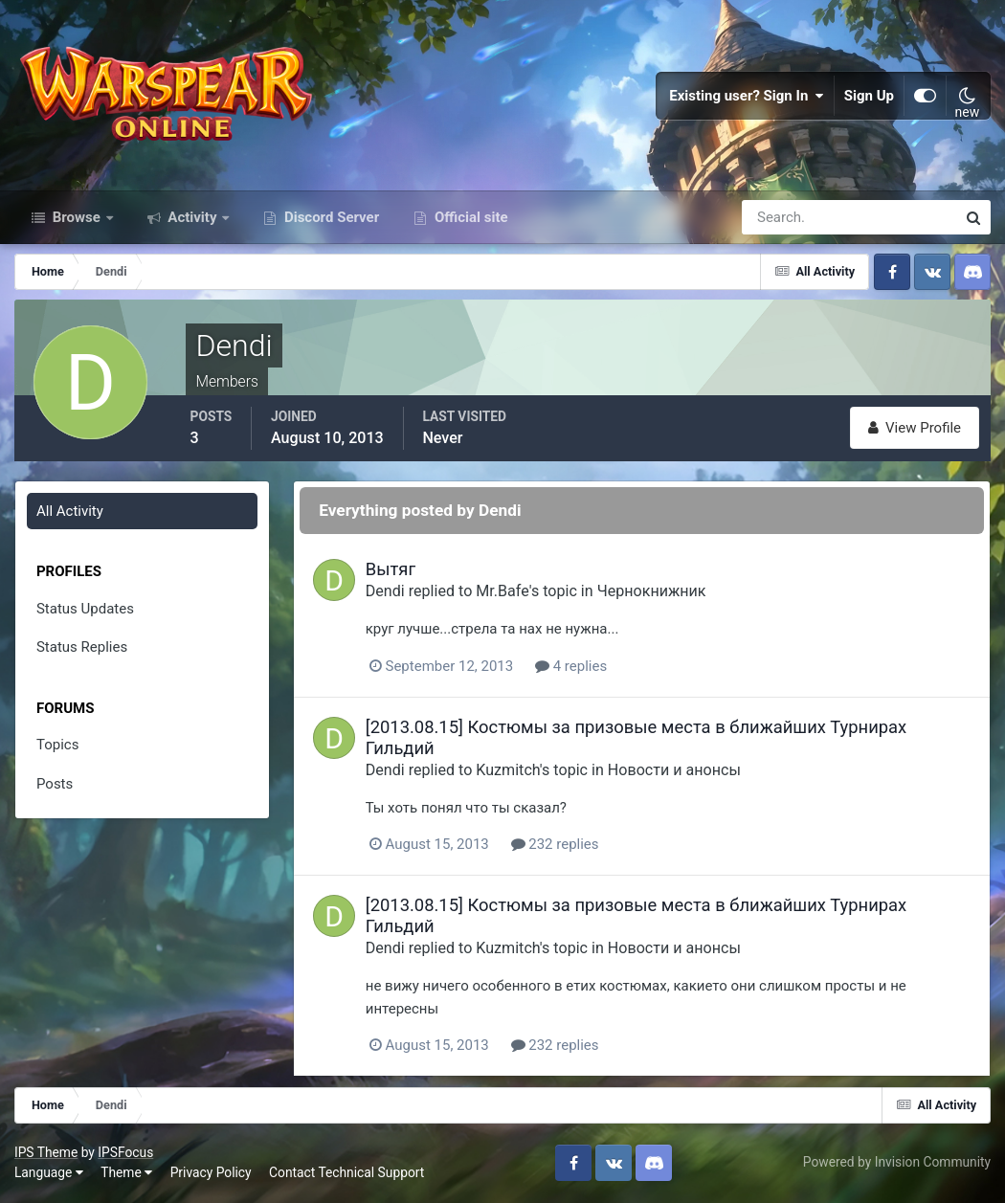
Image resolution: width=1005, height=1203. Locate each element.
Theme (126, 1173)
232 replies (556, 845)
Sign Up (869, 95)
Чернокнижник (652, 592)
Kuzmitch (510, 771)
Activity (193, 218)
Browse (76, 218)
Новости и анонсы (675, 771)
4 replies (572, 666)
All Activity (69, 512)
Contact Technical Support (346, 1173)
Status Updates (85, 609)
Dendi (386, 592)
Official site (469, 218)
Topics (57, 745)
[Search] (783, 218)
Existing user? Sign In (746, 96)
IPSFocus (125, 1152)
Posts (54, 784)
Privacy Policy (211, 1173)
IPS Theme (46, 1152)
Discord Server (329, 218)
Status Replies (81, 648)
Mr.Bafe (504, 592)
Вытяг (391, 570)
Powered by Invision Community (897, 1162)
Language (48, 1173)
